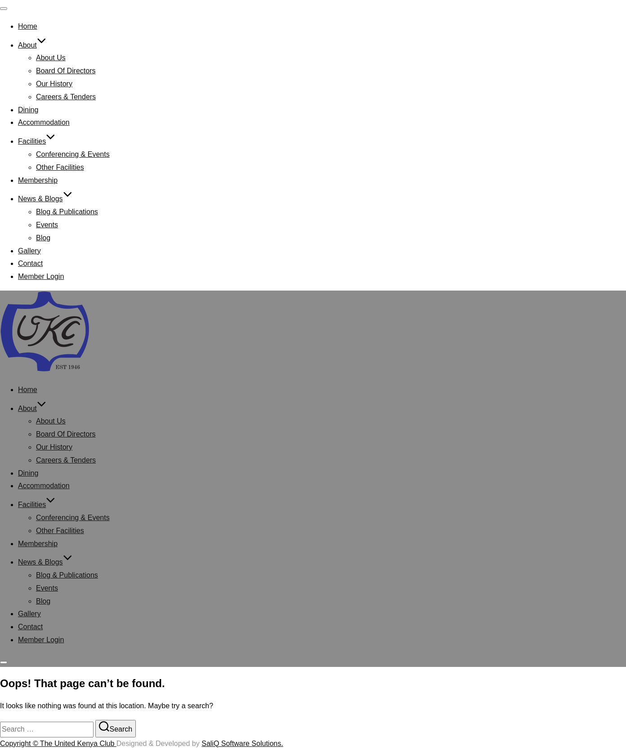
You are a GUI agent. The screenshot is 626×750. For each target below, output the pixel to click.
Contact (30, 263)
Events (47, 225)
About (32, 45)
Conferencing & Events (73, 154)
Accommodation (44, 122)
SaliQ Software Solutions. (242, 743)
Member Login (41, 276)
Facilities (36, 141)
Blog (43, 238)
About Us (51, 58)
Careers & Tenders (66, 97)
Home (27, 26)
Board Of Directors (65, 71)
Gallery (29, 251)
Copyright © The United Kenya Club (58, 743)
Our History (54, 84)
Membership (38, 180)
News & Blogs (45, 199)
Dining (28, 110)
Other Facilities (60, 167)
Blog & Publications (67, 212)
